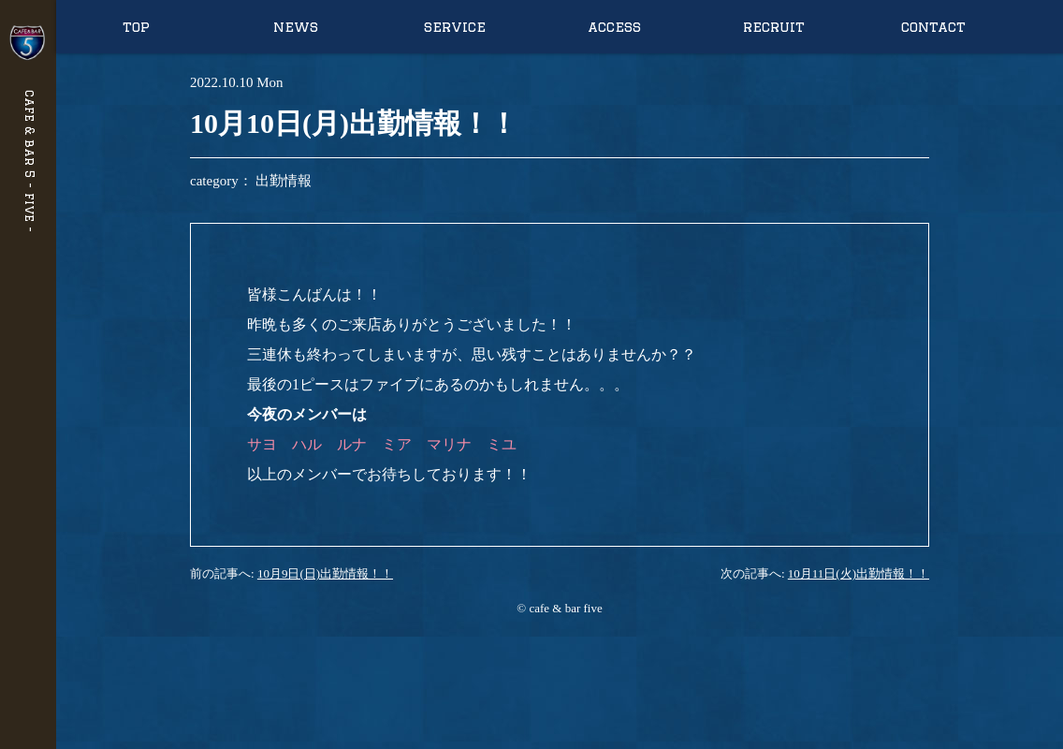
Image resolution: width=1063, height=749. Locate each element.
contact (933, 27)
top (136, 27)
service (455, 27)
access (614, 27)
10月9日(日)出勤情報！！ (325, 573)
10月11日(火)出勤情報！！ (858, 573)
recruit (774, 27)
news (295, 27)
